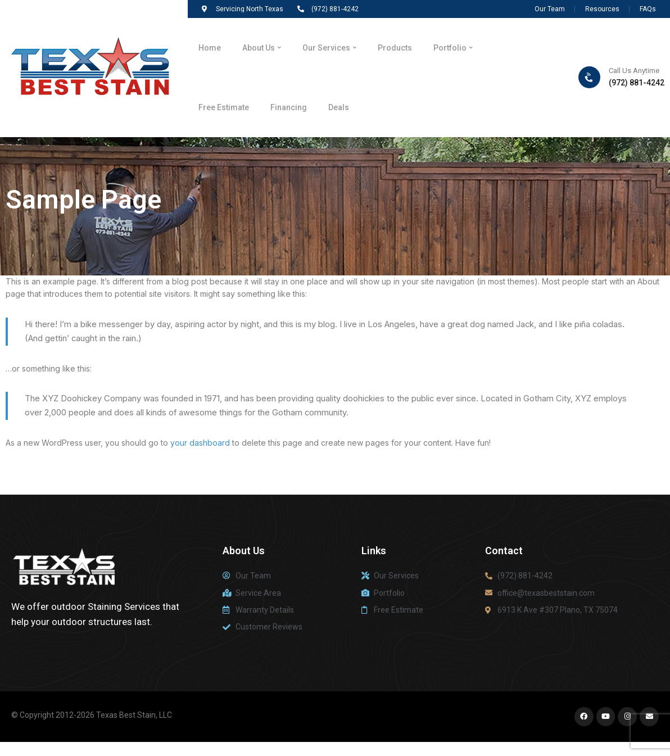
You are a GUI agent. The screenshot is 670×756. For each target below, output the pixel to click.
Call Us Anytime (634, 70)
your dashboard (200, 442)
